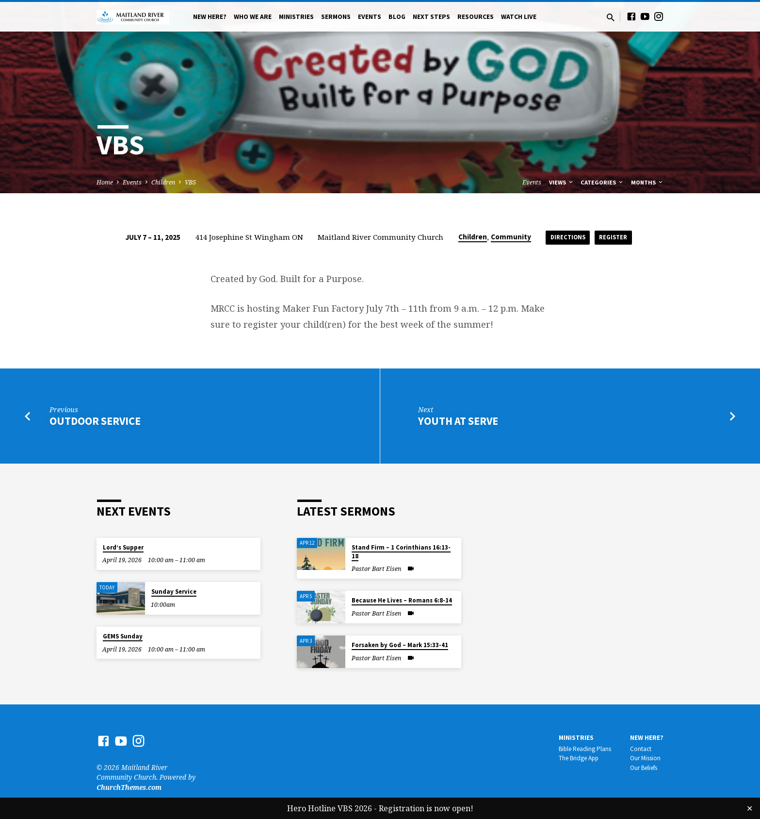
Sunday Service (173, 592)
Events (369, 17)
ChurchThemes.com (129, 787)
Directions (566, 237)
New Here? (209, 17)
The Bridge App (578, 758)
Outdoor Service (95, 423)
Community (506, 236)
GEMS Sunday (123, 637)
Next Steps (431, 17)
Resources (475, 17)
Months (647, 182)
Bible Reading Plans (585, 749)
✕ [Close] (749, 808)
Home (105, 182)
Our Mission (645, 758)
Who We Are (253, 17)
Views (561, 182)
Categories (602, 182)
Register (615, 237)
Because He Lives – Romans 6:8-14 (402, 601)
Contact (640, 749)
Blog (396, 17)
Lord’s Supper (123, 547)
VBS (190, 182)
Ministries (296, 17)
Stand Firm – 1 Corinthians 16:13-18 (401, 551)
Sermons (336, 17)
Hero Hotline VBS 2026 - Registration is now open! (380, 808)
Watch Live (518, 17)
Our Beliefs (643, 768)
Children (163, 182)
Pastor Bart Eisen (376, 569)
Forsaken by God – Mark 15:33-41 (400, 645)
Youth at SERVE (458, 423)
